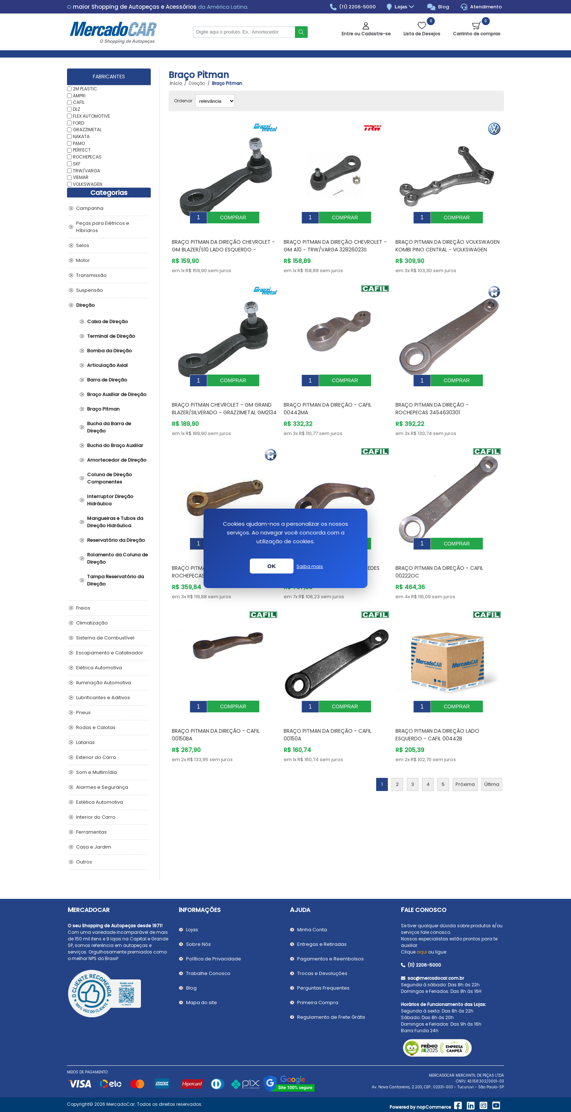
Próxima (465, 762)
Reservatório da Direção (116, 540)
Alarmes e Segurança (102, 787)
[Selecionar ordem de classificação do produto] (215, 100)
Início (176, 83)
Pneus (83, 712)
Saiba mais (309, 566)
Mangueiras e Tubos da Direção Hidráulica (115, 522)
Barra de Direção (107, 379)
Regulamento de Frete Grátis (331, 1017)
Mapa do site (201, 1002)
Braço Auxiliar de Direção (116, 394)
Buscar (301, 32)
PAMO (79, 143)
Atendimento (481, 7)
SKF (76, 164)
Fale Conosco (423, 910)
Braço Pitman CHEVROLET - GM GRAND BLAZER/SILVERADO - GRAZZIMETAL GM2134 (224, 397)
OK (271, 566)
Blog (438, 7)
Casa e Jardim (93, 846)
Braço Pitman (103, 409)
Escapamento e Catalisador (109, 652)
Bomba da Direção (109, 350)
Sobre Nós (198, 944)
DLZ (76, 109)
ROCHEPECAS (87, 157)
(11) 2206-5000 (353, 7)
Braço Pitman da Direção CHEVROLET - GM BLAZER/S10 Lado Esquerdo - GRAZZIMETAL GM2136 (223, 244)
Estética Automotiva (99, 802)
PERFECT (82, 150)
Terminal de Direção (111, 336)
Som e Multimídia (96, 772)
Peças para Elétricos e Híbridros (102, 227)
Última (491, 762)
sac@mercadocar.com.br (432, 978)
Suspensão (89, 290)
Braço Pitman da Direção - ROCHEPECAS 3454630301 (432, 397)
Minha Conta (312, 929)
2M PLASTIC (85, 89)
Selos (82, 245)
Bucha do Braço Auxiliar (115, 445)
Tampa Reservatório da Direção (115, 580)
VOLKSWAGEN (87, 184)
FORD (78, 123)
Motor (83, 260)
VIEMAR (80, 177)
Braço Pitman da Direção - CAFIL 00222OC (439, 555)
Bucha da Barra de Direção (109, 427)
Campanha (89, 208)
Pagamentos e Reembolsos (330, 958)
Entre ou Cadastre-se (366, 34)
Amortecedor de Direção (116, 460)
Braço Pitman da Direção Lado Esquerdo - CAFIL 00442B (437, 712)
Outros (84, 861)
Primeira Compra (317, 1002)
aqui (422, 952)
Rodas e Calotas (95, 727)
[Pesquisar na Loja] (244, 32)
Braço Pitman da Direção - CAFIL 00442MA (327, 397)
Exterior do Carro (96, 757)
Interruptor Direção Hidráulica (110, 500)
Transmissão (91, 275)
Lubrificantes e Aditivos (103, 697)
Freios (83, 607)
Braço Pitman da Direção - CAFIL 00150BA (216, 712)
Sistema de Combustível (105, 637)
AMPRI (79, 95)
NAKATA (81, 136)
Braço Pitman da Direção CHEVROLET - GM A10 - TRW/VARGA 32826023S (335, 240)
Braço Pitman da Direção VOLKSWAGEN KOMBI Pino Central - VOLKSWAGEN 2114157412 (447, 244)
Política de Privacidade (213, 958)
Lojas (405, 7)
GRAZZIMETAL (87, 129)
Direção (85, 305)
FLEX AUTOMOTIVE (91, 116)
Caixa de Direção (107, 321)
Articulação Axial (107, 365)
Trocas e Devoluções (322, 973)
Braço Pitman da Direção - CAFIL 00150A (327, 712)
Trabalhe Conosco (208, 973)
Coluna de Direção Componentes (109, 478)
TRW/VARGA (86, 170)
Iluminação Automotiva (103, 682)
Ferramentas (91, 832)
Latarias (85, 742)
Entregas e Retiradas (322, 944)
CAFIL (78, 102)
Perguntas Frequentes (323, 987)
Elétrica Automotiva (99, 667)
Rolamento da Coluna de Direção (117, 558)
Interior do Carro (95, 817)
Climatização (92, 622)
